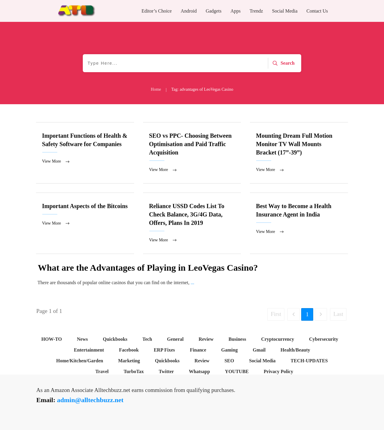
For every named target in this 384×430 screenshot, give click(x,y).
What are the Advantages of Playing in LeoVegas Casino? (148, 268)
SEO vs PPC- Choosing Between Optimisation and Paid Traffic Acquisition (192, 153)
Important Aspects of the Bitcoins (85, 223)
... (192, 283)
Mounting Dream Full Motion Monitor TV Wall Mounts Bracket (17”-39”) (299, 153)
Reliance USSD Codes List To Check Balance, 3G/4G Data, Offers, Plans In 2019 (192, 223)
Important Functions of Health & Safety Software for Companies (85, 153)
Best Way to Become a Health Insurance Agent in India (299, 223)
